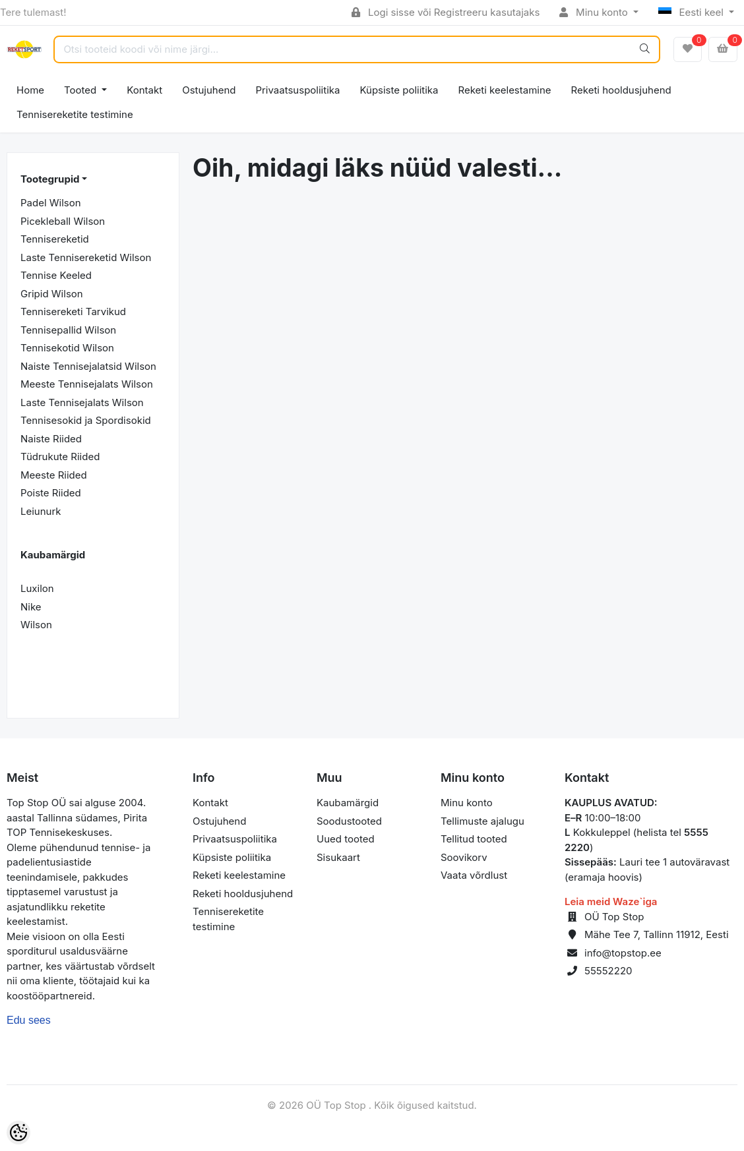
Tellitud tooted (474, 839)
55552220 (608, 970)
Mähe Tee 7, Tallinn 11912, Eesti (656, 934)
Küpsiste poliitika (398, 90)
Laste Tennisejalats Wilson (82, 402)
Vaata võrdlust (474, 875)
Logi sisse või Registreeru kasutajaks (446, 12)
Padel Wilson (50, 202)
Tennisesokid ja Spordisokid (85, 420)
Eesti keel (692, 12)
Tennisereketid (54, 239)
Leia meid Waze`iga (611, 901)
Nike (31, 607)
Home (30, 90)
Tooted (81, 90)
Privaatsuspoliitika (297, 90)
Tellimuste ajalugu (482, 821)
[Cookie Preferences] (18, 1132)
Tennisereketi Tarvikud (73, 311)
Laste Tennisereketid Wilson (85, 257)
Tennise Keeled (56, 275)
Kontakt (144, 90)
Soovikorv (464, 857)
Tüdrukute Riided (60, 456)
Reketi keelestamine (504, 90)
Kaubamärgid (348, 802)
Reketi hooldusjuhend (621, 90)
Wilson (36, 624)
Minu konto (595, 12)
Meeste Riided (53, 475)
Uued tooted (346, 839)
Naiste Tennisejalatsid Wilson (88, 366)
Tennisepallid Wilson (68, 330)
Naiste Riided (51, 438)
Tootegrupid (49, 179)
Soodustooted (349, 821)
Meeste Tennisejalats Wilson (86, 384)
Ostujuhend (208, 90)
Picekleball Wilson (62, 221)
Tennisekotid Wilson (67, 347)
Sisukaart (338, 857)
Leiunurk (40, 511)
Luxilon (37, 588)
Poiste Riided (50, 493)
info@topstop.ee (623, 953)
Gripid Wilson (51, 293)
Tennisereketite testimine (74, 114)
